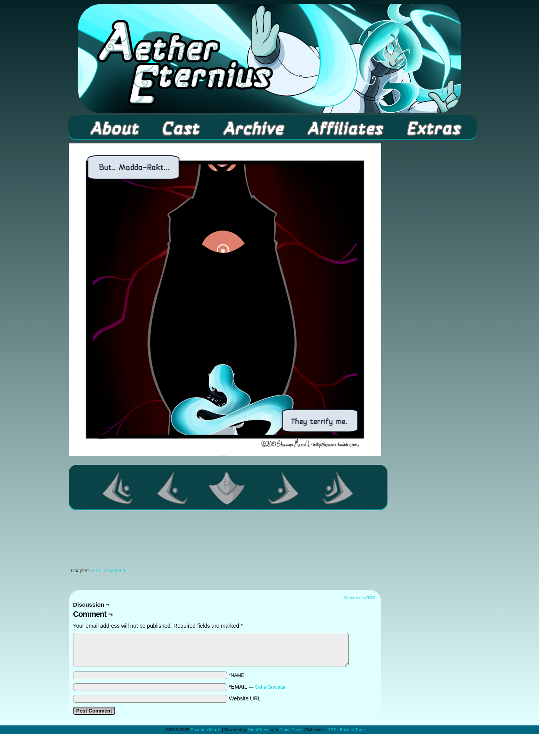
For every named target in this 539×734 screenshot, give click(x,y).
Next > (283, 487)
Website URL (245, 698)
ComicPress (290, 729)
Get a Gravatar (270, 687)
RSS (331, 729)
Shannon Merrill (206, 729)
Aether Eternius (269, 58)
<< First (117, 487)
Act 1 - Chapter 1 (108, 570)
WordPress (258, 729)
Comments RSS (359, 597)
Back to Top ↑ (353, 729)
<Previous (172, 487)
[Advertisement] (225, 541)
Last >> (338, 487)
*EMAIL (257, 687)
